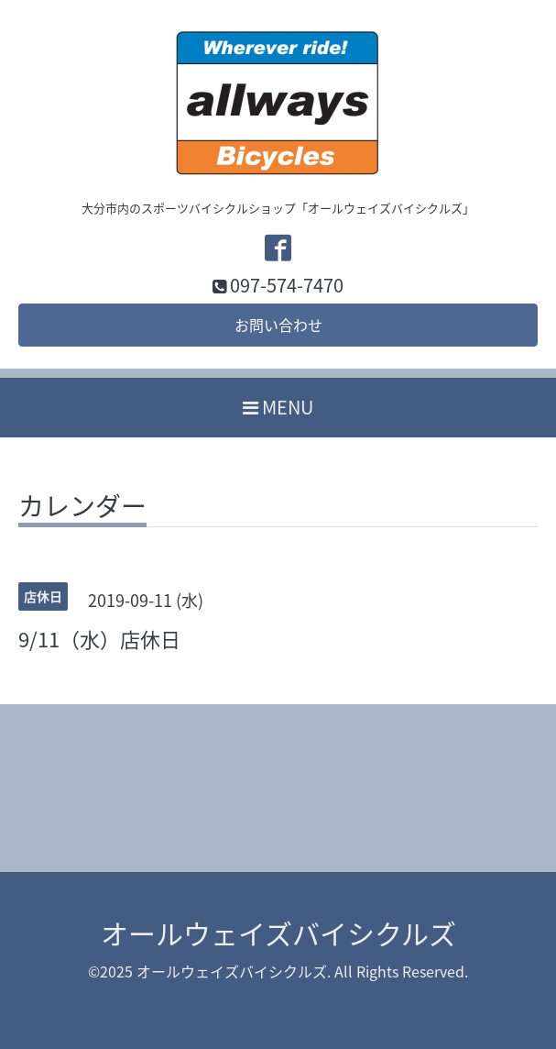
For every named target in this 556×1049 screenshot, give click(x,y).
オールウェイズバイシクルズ (278, 933)
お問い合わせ (278, 325)
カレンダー (82, 508)
